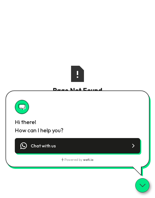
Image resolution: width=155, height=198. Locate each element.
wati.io (88, 160)
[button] (77, 145)
